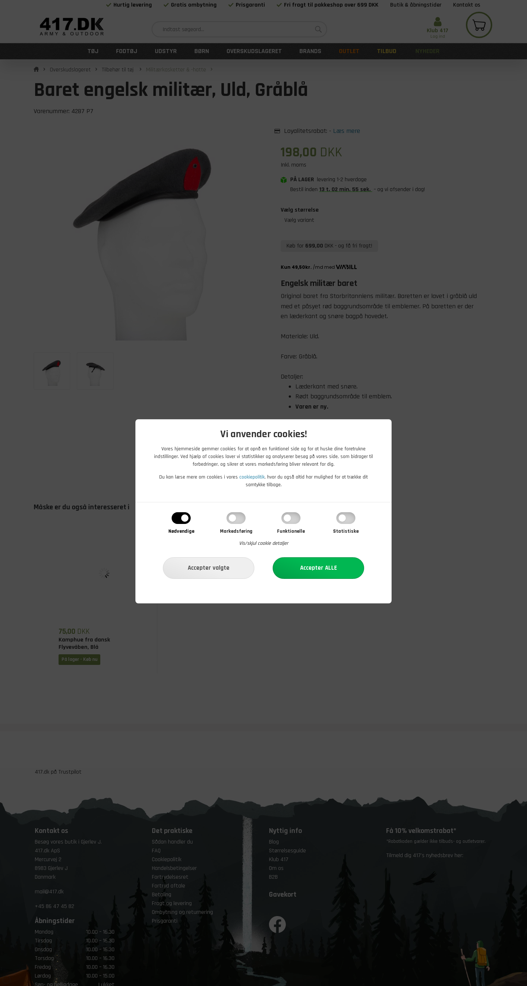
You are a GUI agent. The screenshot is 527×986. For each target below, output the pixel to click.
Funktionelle (291, 531)
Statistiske (346, 531)
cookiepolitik (252, 477)
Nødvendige (181, 531)
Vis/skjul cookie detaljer (263, 543)
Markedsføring (236, 531)
